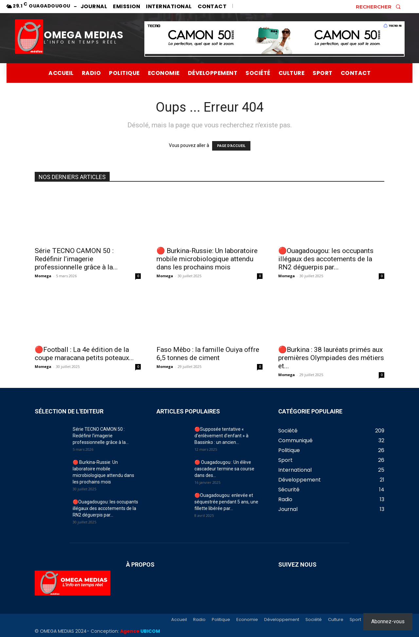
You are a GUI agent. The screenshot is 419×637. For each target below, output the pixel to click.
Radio (199, 620)
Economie (247, 620)
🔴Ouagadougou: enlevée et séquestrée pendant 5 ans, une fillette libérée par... (226, 502)
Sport (355, 620)
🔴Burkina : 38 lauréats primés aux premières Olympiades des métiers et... (331, 358)
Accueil (179, 620)
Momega (43, 275)
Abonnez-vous (388, 621)
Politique (221, 620)
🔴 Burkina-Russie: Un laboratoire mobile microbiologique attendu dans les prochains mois (207, 259)
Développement (281, 620)
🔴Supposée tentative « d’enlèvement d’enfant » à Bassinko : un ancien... (221, 436)
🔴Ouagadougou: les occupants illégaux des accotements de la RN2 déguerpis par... (325, 259)
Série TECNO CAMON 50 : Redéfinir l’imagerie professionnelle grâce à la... (76, 259)
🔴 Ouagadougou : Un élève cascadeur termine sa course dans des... (224, 469)
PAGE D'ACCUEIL (231, 146)
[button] (380, 6)
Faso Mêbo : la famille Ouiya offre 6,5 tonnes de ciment (207, 354)
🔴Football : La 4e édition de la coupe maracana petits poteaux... (84, 354)
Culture (335, 620)
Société (313, 620)
